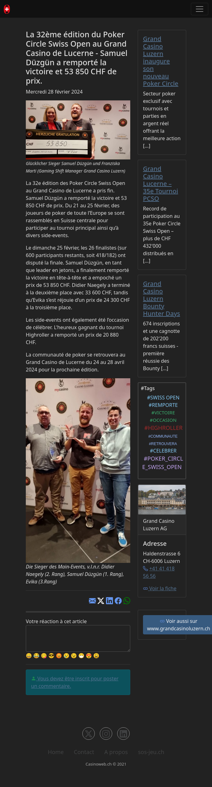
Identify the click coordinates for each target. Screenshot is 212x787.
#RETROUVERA (162, 444)
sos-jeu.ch (151, 752)
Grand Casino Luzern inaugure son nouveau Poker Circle (160, 61)
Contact (84, 752)
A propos (116, 752)
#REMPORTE (162, 405)
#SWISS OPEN (162, 397)
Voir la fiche (160, 588)
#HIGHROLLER (161, 427)
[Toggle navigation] (199, 9)
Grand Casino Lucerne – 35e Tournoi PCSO (160, 183)
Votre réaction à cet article (56, 621)
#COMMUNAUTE (162, 436)
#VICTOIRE (162, 412)
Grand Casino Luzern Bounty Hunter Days (161, 298)
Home (56, 752)
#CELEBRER (162, 450)
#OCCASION (162, 420)
